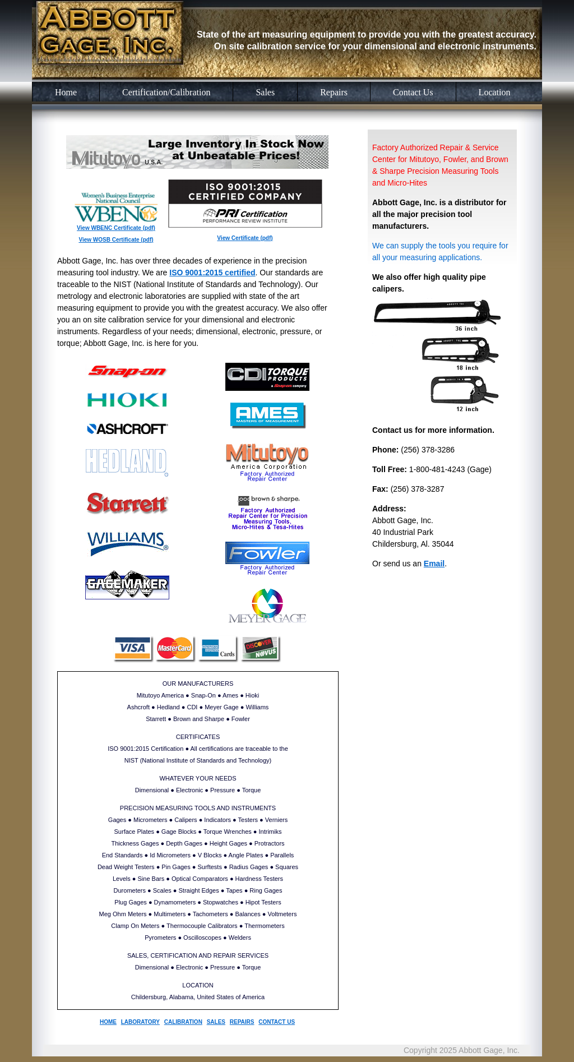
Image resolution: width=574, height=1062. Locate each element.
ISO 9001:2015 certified (212, 272)
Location (495, 92)
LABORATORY (140, 1022)
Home (66, 92)
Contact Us (413, 92)
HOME (108, 1022)
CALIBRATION (183, 1022)
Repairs (334, 92)
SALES (216, 1022)
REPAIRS (242, 1022)
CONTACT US (276, 1022)
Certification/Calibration (166, 92)
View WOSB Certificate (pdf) (115, 240)
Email (434, 563)
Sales (265, 92)
